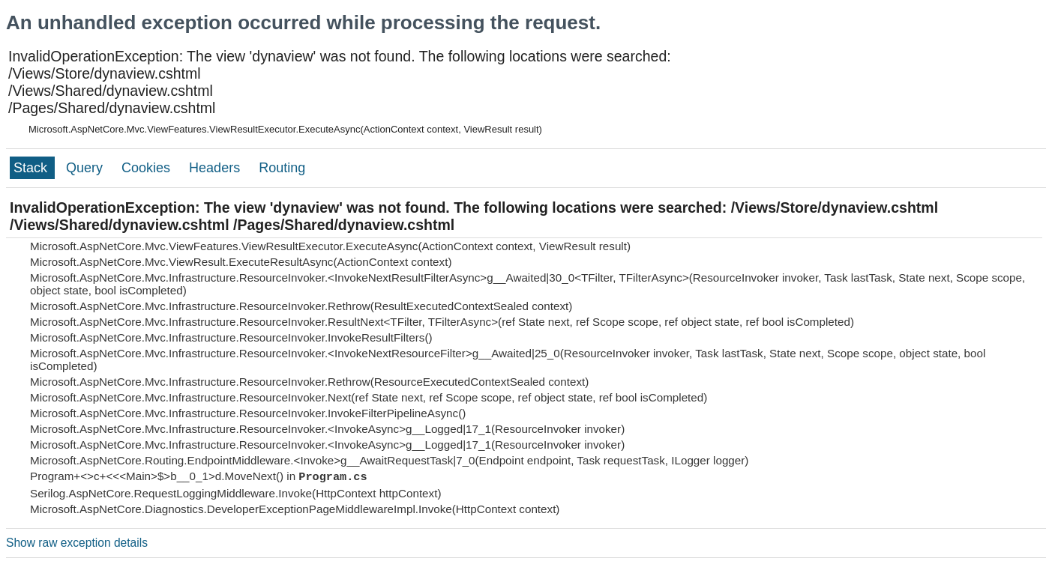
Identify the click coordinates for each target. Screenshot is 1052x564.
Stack (32, 167)
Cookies (147, 167)
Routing (282, 167)
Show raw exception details (77, 542)
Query (86, 167)
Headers (216, 167)
